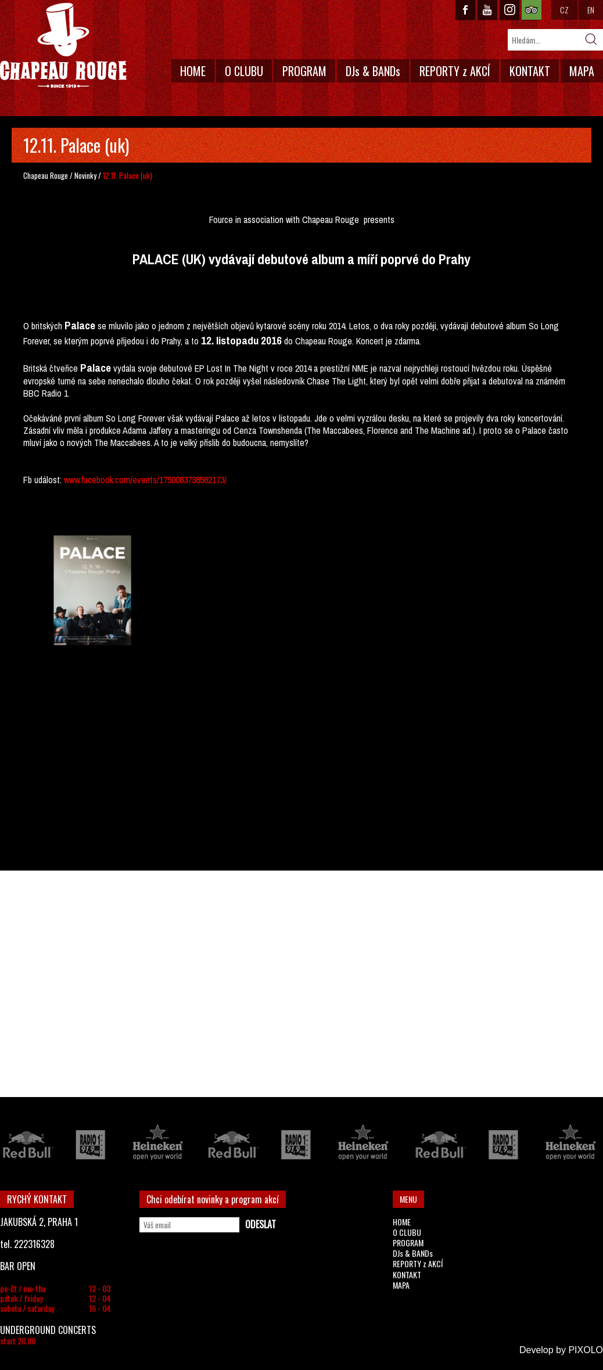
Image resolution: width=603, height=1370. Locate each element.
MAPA (581, 71)
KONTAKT (529, 71)
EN (590, 9)
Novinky (85, 175)
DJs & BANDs (373, 71)
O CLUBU (244, 71)
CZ (564, 9)
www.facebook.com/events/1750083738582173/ (145, 479)
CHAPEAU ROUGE (63, 45)
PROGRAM (304, 71)
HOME (193, 71)
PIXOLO (585, 1350)
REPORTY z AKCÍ (454, 71)
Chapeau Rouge (45, 175)
